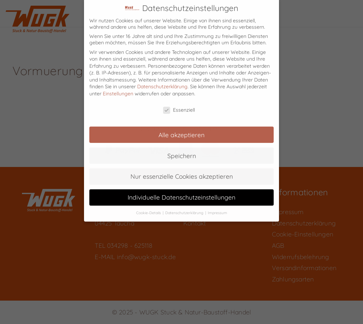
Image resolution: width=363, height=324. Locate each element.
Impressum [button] (217, 207)
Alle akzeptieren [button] (181, 129)
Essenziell (179, 104)
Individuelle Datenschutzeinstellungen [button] (181, 191)
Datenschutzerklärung (162, 81)
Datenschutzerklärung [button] (185, 207)
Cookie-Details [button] (149, 207)
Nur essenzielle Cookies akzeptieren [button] (181, 170)
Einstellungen (118, 88)
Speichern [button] (181, 149)
